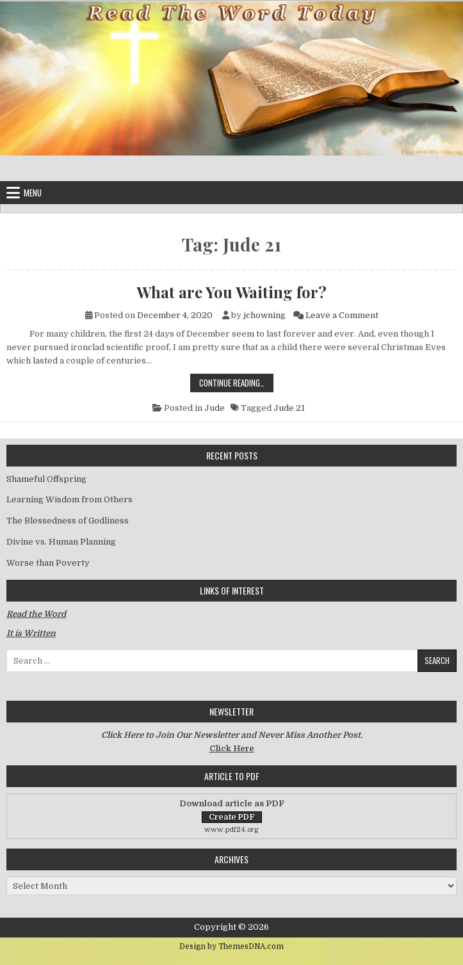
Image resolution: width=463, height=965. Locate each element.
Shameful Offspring (46, 479)
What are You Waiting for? (231, 291)
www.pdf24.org (231, 829)
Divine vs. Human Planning (61, 541)
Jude (214, 408)
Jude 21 (289, 408)
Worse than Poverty (48, 563)
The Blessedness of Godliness (67, 520)
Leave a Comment (341, 315)
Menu (33, 192)
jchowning (264, 315)
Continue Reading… (236, 382)
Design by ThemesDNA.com (231, 946)
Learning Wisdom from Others (69, 499)
